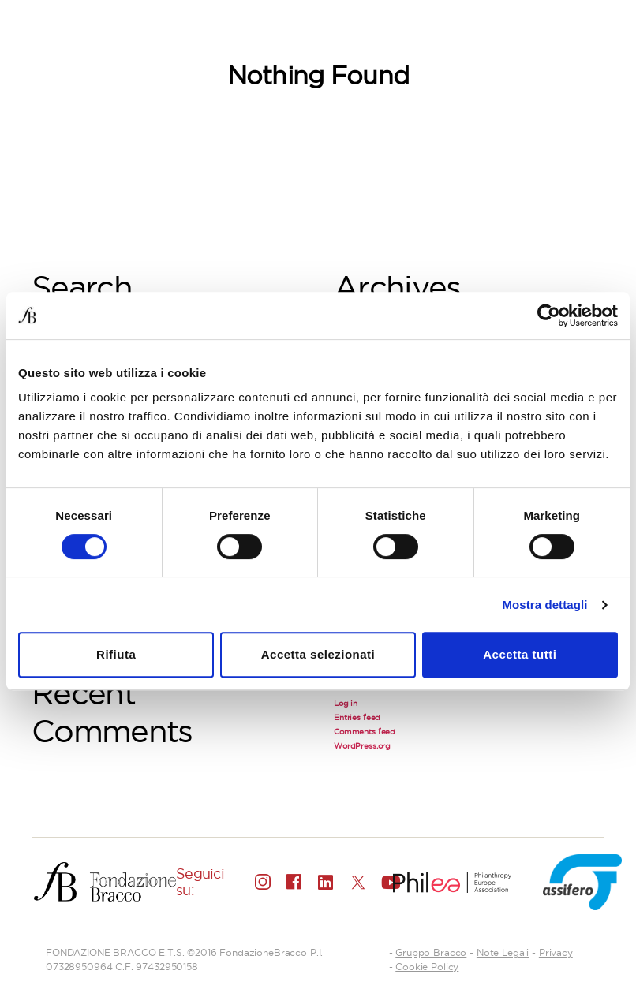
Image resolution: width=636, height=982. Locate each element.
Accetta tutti (519, 654)
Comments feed (364, 731)
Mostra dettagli (544, 604)
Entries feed (357, 717)
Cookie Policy (426, 966)
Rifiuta (116, 654)
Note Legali (503, 952)
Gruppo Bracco (430, 952)
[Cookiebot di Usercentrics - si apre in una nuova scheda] (549, 315)
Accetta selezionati (318, 654)
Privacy (556, 952)
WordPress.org (362, 745)
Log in (345, 703)
